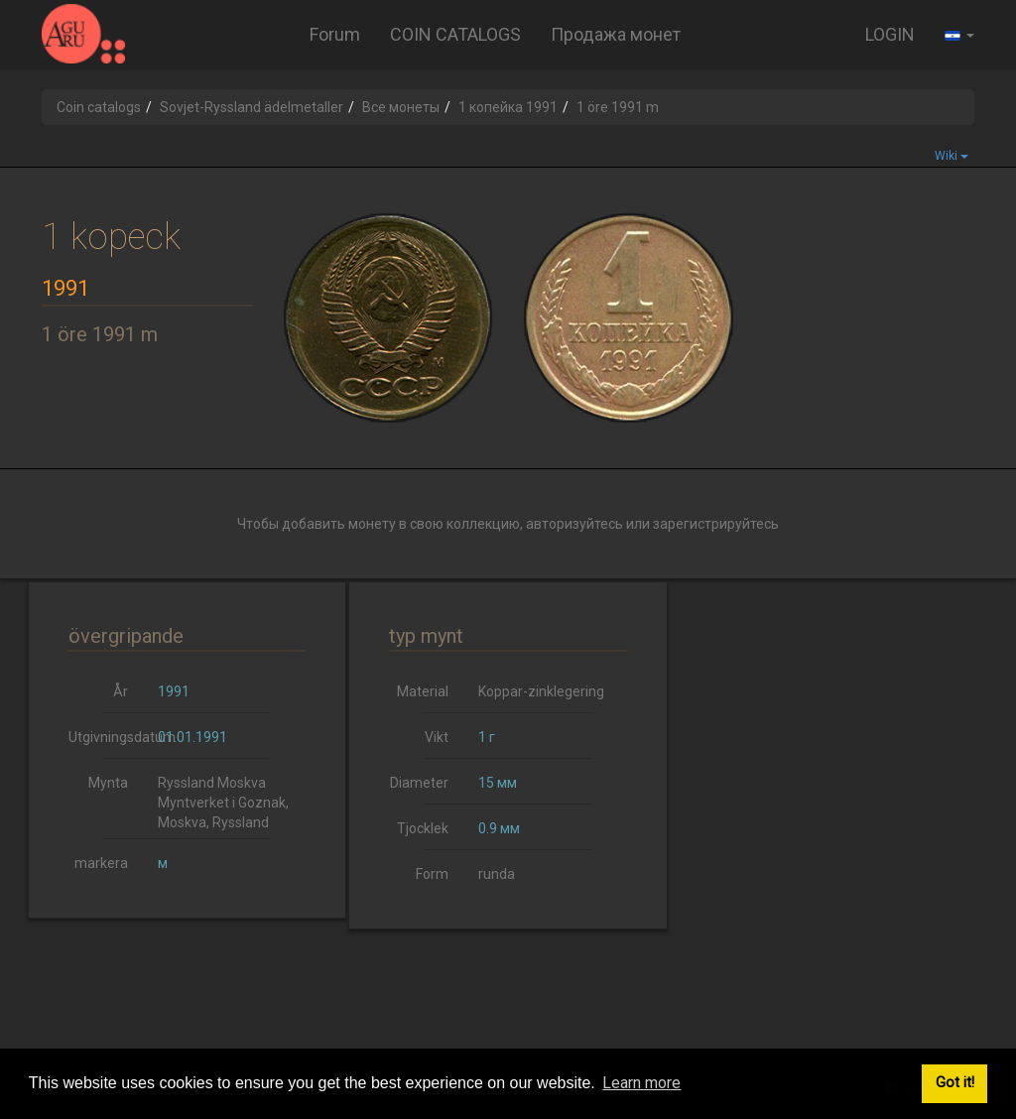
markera (101, 863)
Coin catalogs (99, 107)
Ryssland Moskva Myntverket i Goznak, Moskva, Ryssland (223, 802)
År (120, 691)
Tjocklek (422, 828)
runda (496, 874)
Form (432, 874)
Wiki (951, 156)
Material (422, 691)
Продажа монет (616, 34)
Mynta (108, 783)
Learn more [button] (641, 1082)
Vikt (436, 737)
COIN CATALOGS (455, 34)
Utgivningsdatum (105, 737)
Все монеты (401, 107)
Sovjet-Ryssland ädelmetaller (251, 107)
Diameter (419, 783)
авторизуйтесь (574, 524)
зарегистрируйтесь (716, 524)
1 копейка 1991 (508, 107)
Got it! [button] (955, 1082)
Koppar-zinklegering (541, 691)
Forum (335, 34)
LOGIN (890, 34)
